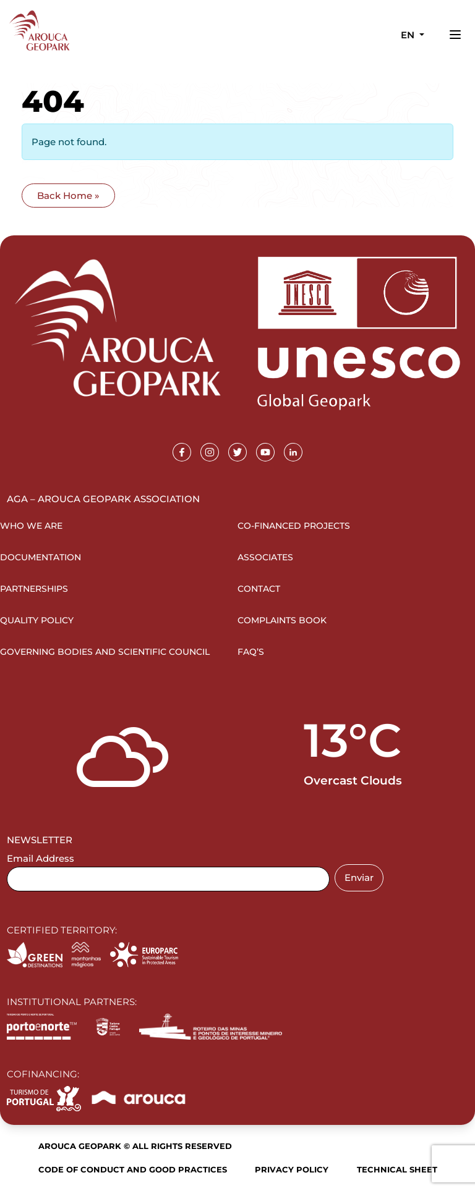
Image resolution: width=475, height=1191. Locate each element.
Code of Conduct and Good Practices (132, 1169)
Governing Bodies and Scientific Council (105, 651)
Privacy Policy (291, 1169)
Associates (265, 557)
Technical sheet (397, 1169)
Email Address (40, 858)
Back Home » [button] (68, 195)
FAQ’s (251, 651)
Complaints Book (282, 620)
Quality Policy (37, 620)
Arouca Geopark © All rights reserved (135, 1146)
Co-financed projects (294, 525)
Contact (259, 588)
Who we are (31, 525)
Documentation (40, 557)
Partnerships (34, 588)
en (409, 35)
